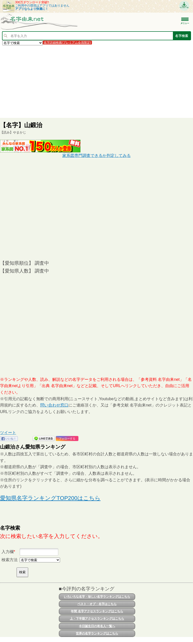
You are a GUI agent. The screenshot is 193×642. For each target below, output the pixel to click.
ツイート (8, 432)
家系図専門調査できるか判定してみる (96, 155)
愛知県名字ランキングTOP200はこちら (50, 498)
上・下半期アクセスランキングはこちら (97, 618)
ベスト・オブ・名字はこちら (97, 604)
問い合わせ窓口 (54, 405)
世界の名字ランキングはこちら (97, 633)
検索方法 (10, 560)
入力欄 (8, 552)
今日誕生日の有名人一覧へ (97, 626)
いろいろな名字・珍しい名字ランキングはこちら (97, 596)
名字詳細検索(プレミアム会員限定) (67, 42)
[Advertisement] (96, 81)
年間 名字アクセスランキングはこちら (97, 611)
